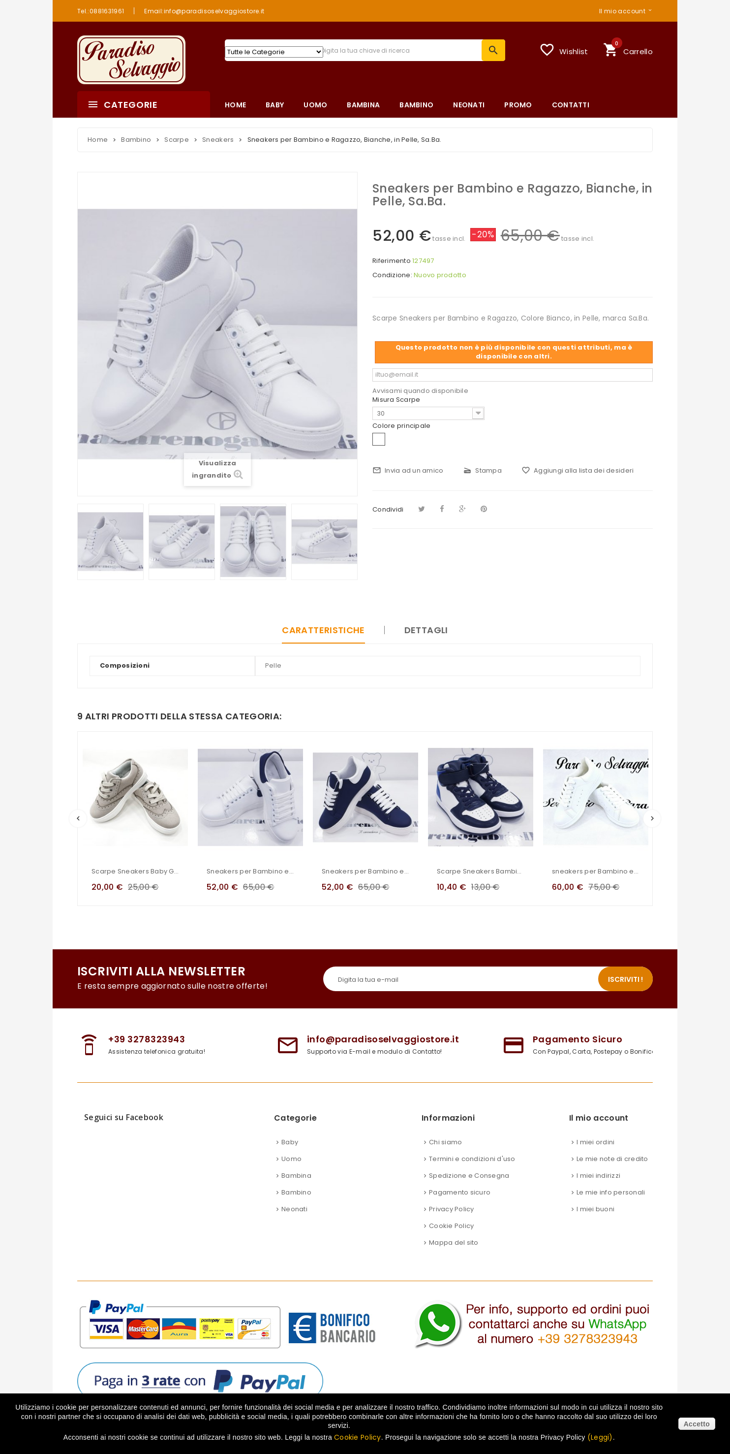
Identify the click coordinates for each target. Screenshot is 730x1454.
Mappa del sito (454, 1242)
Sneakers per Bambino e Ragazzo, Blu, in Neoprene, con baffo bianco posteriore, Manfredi (365, 871)
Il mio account (622, 10)
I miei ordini (595, 1142)
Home (98, 139)
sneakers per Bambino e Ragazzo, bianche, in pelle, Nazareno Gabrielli (595, 871)
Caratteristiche (323, 630)
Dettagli (426, 630)
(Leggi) (600, 1437)
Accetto (697, 1424)
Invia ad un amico (407, 470)
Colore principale (402, 425)
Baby (289, 1142)
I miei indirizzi (598, 1175)
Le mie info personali (611, 1192)
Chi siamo (445, 1142)
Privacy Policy (451, 1209)
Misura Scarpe (397, 399)
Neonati (294, 1209)
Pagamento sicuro (459, 1192)
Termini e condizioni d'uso (472, 1158)
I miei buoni (595, 1209)
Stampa (482, 470)
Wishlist (563, 50)
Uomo (291, 1158)
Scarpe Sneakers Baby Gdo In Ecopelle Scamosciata (135, 871)
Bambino (296, 1192)
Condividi (387, 509)
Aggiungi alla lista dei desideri (577, 470)
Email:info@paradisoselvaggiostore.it (204, 10)
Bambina (296, 1175)
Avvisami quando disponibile (420, 390)
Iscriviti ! (625, 979)
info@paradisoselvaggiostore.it (383, 1039)
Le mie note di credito (612, 1158)
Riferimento (391, 261)
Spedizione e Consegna (469, 1175)
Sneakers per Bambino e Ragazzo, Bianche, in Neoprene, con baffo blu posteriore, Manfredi (250, 871)
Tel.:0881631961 (100, 10)
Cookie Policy (451, 1225)
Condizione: (392, 275)
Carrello (628, 48)
